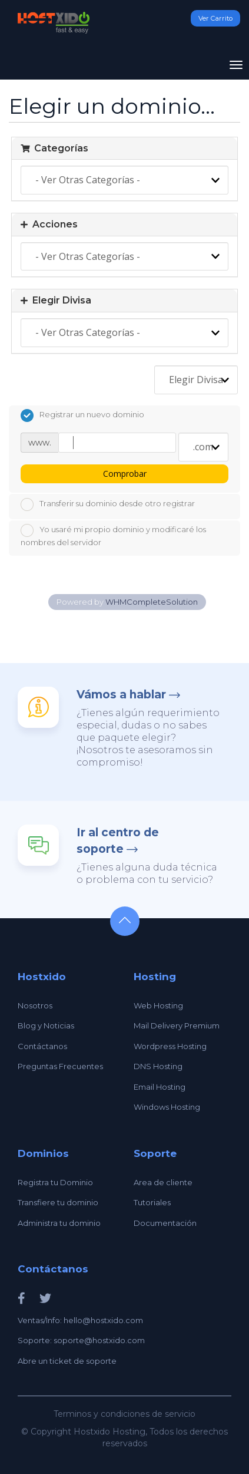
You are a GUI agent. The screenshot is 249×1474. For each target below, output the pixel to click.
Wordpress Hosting (170, 1046)
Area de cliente (163, 1182)
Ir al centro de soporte (118, 840)
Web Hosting (158, 1005)
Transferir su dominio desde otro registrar (108, 504)
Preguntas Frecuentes (60, 1066)
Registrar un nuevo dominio (82, 415)
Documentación (165, 1223)
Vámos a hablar (121, 694)
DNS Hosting (158, 1066)
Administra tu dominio (59, 1223)
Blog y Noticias (46, 1025)
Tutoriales (152, 1202)
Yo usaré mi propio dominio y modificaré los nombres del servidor (113, 535)
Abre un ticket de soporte (67, 1361)
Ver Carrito (215, 18)
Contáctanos (42, 1046)
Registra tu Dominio (55, 1182)
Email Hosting (159, 1087)
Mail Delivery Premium (177, 1025)
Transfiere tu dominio (58, 1202)
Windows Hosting (167, 1107)
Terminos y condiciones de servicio (124, 1414)
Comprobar (125, 473)
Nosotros (35, 1005)
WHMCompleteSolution (151, 601)
